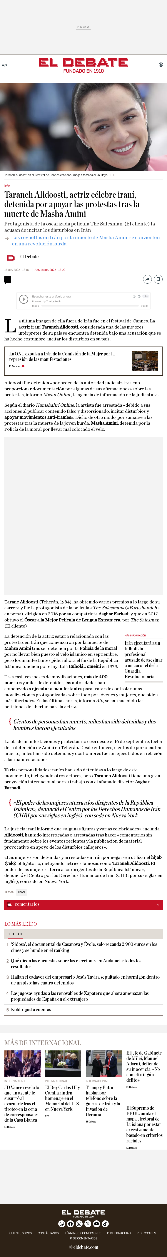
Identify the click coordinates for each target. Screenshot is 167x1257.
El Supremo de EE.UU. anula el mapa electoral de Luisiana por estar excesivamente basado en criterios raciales (144, 1124)
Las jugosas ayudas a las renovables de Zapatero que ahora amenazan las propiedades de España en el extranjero (80, 996)
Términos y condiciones (83, 1233)
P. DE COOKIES (146, 1233)
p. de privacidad (119, 1233)
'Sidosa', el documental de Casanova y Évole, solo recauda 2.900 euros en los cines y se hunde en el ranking (84, 947)
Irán (21, 892)
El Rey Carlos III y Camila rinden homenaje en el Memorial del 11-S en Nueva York (62, 1098)
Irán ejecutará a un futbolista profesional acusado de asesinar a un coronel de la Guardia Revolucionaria (143, 660)
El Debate (29, 256)
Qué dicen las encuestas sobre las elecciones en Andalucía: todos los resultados (76, 963)
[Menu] (4, 65)
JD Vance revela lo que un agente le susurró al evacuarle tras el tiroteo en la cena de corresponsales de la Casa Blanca (21, 1104)
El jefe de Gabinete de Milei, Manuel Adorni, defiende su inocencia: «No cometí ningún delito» (144, 1067)
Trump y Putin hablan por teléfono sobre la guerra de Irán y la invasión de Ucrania (103, 1101)
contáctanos (48, 1233)
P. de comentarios (83, 1238)
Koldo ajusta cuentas (31, 1009)
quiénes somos (20, 1233)
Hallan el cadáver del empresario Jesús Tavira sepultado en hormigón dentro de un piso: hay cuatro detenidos (85, 980)
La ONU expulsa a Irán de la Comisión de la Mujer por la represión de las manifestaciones (61, 357)
